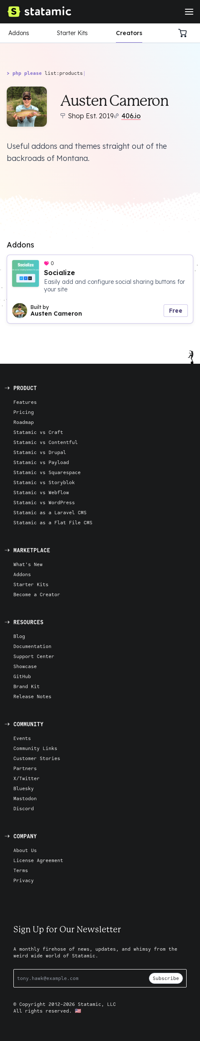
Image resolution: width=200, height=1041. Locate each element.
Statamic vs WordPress (44, 502)
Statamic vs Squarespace (47, 472)
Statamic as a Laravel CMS (50, 512)
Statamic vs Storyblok (44, 482)
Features (25, 402)
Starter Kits (72, 33)
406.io (131, 116)
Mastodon (25, 798)
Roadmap (23, 422)
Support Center (33, 656)
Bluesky (23, 788)
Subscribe (166, 978)
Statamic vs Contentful (45, 442)
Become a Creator (36, 594)
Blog (19, 636)
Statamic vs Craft (38, 432)
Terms (20, 870)
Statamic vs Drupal (39, 452)
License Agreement (38, 860)
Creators (129, 33)
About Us (25, 850)
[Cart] (185, 33)
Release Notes (32, 696)
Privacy (23, 880)
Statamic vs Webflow (41, 492)
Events (22, 738)
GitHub (22, 676)
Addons (18, 33)
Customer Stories (36, 758)
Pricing (23, 412)
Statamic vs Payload (41, 462)
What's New (28, 564)
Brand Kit (26, 686)
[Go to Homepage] (39, 12)
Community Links (35, 748)
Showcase (25, 666)
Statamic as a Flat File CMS (52, 522)
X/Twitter (26, 778)
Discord (23, 808)
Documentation (32, 646)
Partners (25, 768)
